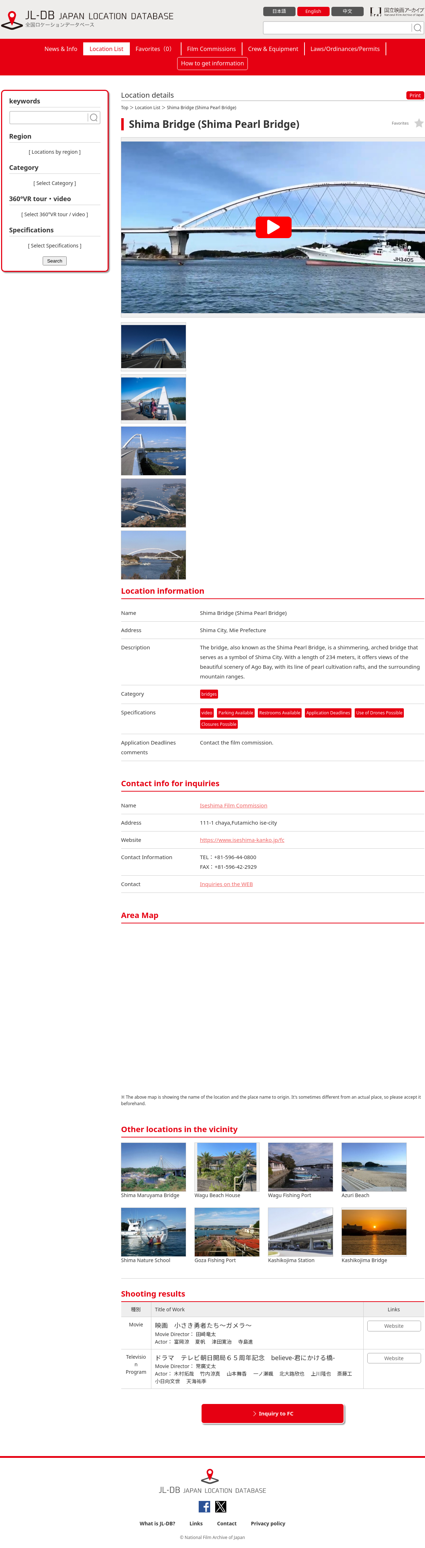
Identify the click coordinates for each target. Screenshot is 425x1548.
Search (54, 261)
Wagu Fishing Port (300, 1171)
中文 (347, 11)
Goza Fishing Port (227, 1236)
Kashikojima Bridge (374, 1236)
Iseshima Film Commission (234, 805)
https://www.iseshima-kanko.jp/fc (242, 839)
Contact (227, 1523)
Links (196, 1523)
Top (124, 108)
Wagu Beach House (227, 1171)
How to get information (212, 63)
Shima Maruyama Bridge (153, 1171)
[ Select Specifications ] (54, 245)
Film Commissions (211, 49)
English (313, 11)
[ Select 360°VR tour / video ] (55, 214)
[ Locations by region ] (55, 151)
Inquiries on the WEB (226, 883)
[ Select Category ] (54, 183)
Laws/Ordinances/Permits (345, 49)
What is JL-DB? (157, 1523)
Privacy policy (268, 1523)
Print (415, 95)
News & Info (60, 49)
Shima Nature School (153, 1236)
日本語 (279, 11)
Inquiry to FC (276, 1413)
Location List (106, 49)
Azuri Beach (374, 1171)
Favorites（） (155, 49)
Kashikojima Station (300, 1236)
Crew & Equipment (273, 49)
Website (394, 1325)
